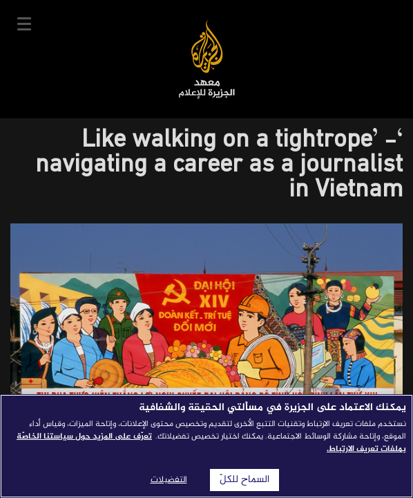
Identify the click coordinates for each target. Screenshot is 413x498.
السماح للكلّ (244, 480)
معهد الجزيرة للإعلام (207, 59)
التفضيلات (169, 480)
